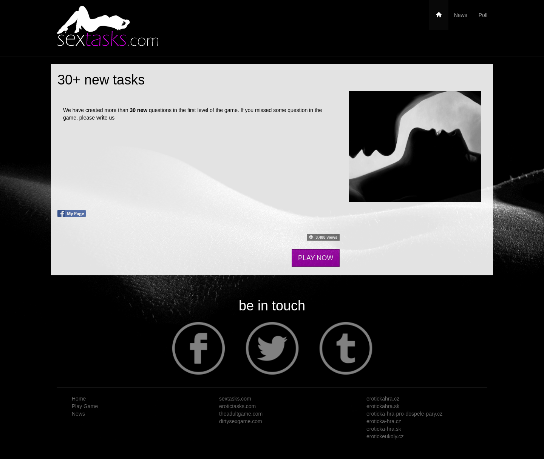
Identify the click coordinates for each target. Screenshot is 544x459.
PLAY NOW (315, 258)
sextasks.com (235, 399)
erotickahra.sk (382, 406)
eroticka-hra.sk (383, 429)
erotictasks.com (237, 406)
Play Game (85, 406)
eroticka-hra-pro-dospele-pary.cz (404, 414)
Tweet (64, 240)
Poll (483, 15)
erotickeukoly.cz (385, 436)
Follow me (87, 240)
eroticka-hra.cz (383, 421)
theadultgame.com (241, 414)
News (460, 15)
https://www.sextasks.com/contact (155, 118)
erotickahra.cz (382, 399)
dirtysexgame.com (240, 421)
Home (79, 399)
